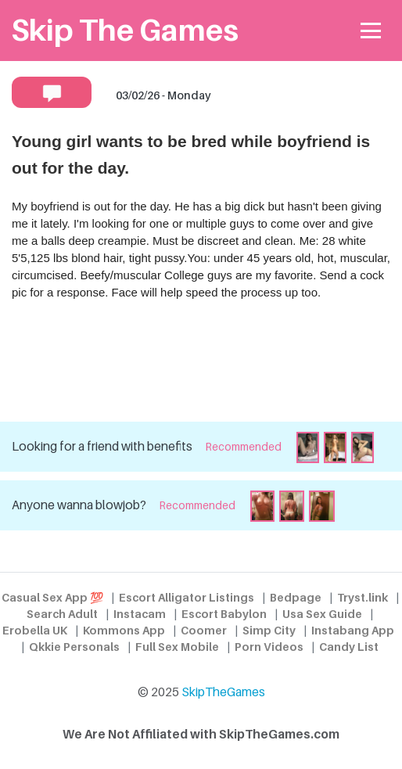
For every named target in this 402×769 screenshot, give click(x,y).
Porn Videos (269, 646)
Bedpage (295, 597)
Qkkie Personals (74, 646)
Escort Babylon (224, 613)
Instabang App (352, 630)
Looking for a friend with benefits (102, 446)
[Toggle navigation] (371, 31)
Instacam (139, 613)
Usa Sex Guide (322, 613)
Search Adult (62, 613)
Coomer (204, 630)
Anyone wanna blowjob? (79, 505)
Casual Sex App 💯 (52, 597)
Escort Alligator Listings (186, 597)
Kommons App (124, 630)
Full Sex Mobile (177, 646)
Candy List (349, 646)
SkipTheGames (223, 692)
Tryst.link (362, 597)
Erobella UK (34, 630)
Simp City (269, 630)
